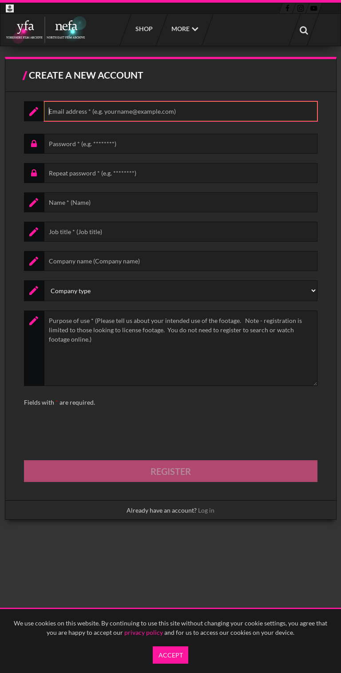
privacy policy (143, 632)
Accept (171, 655)
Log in (206, 510)
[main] (171, 288)
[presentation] (91, 433)
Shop (143, 28)
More (180, 28)
